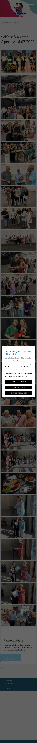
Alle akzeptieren (18, 382)
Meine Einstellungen (18, 393)
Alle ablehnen (18, 387)
